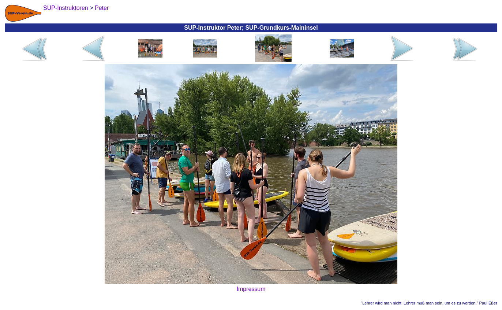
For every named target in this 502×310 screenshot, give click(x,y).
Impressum (250, 289)
